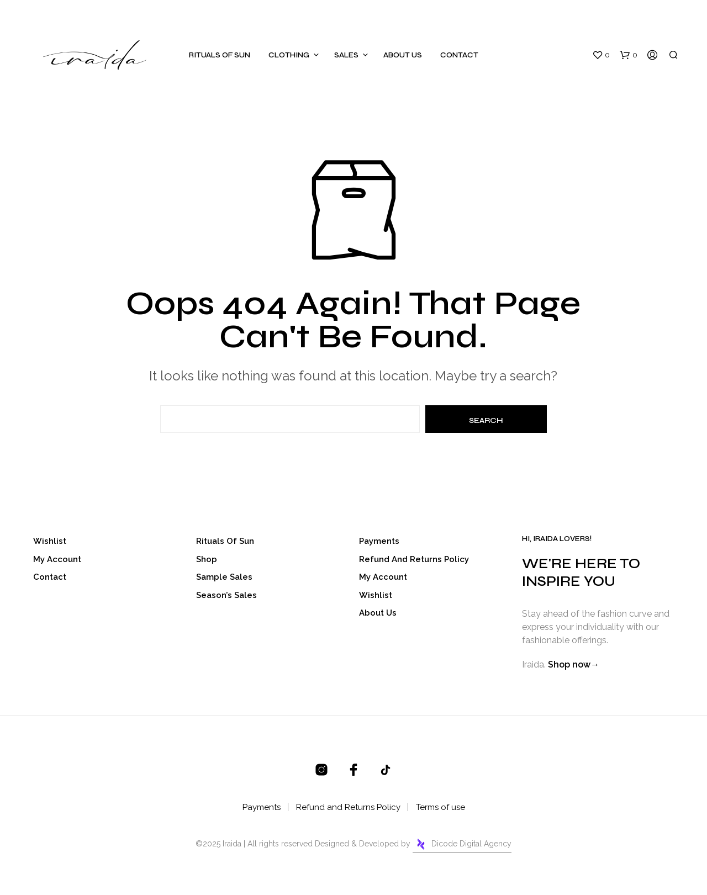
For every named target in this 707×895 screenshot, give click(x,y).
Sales (346, 55)
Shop (206, 559)
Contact (459, 55)
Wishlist (49, 541)
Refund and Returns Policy (414, 559)
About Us (402, 55)
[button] (601, 55)
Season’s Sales (226, 595)
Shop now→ (573, 664)
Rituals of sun (219, 55)
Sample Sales (224, 577)
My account (57, 559)
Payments (379, 541)
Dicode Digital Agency (462, 844)
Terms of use (440, 807)
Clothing (288, 55)
